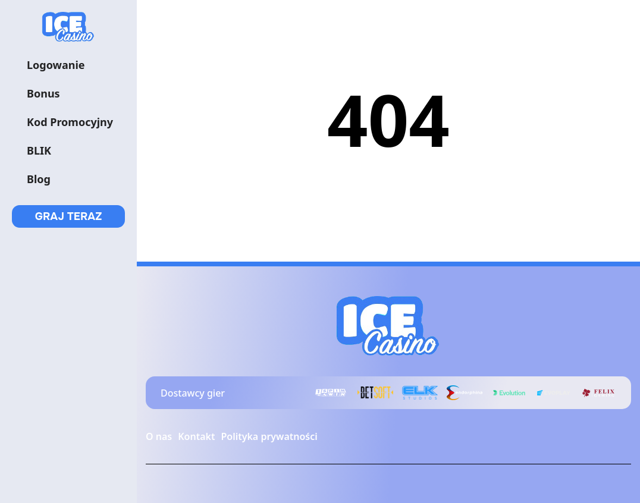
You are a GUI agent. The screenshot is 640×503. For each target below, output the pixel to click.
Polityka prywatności (269, 436)
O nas (159, 436)
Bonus (43, 93)
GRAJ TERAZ (68, 216)
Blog (39, 179)
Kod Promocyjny (70, 122)
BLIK (39, 150)
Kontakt (196, 436)
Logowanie (56, 65)
